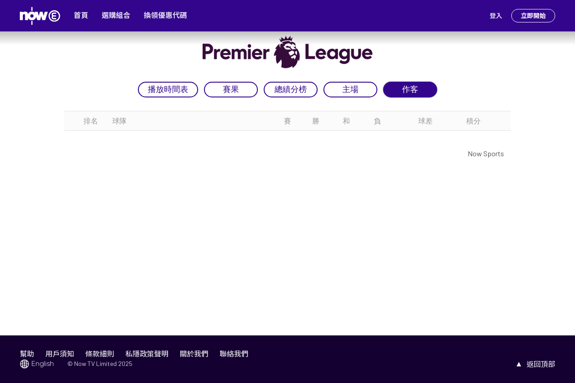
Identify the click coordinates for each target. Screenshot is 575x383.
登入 (496, 16)
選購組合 (116, 15)
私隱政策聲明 (146, 353)
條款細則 (99, 353)
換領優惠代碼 (165, 15)
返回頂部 (540, 364)
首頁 (81, 15)
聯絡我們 (234, 353)
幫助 (27, 353)
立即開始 (533, 16)
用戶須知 (59, 353)
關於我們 (194, 353)
